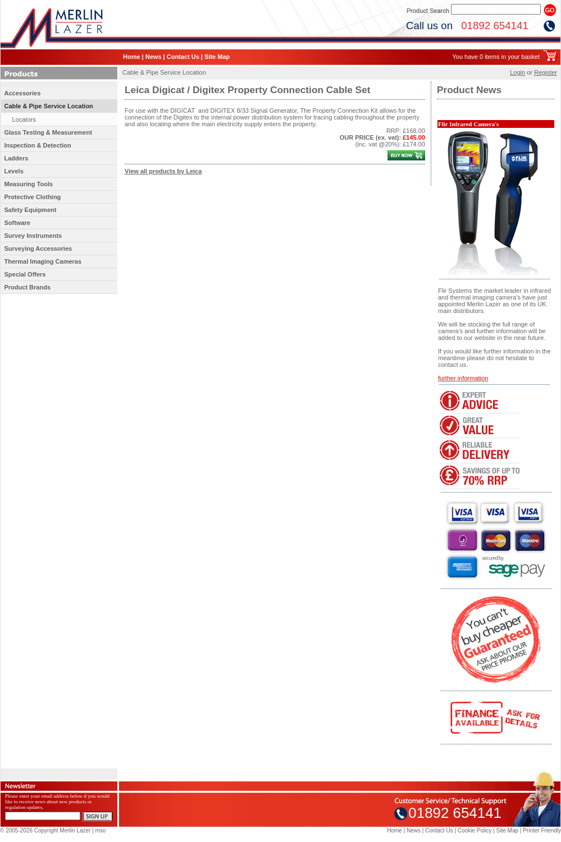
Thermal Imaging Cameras (43, 261)
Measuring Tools (28, 184)
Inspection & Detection (37, 145)
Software (17, 222)
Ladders (16, 158)
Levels (14, 171)
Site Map (217, 56)
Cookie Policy (475, 830)
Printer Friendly (542, 830)
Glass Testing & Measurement (48, 132)
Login (517, 72)
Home (131, 56)
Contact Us (183, 56)
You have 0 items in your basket (496, 56)
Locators (24, 119)
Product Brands (27, 287)
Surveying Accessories (38, 248)
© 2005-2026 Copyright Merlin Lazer (45, 830)
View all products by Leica (163, 171)
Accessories (22, 93)
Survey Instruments (33, 235)
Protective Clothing (32, 197)
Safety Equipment (30, 209)
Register (545, 72)
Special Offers (25, 274)
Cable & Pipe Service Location (48, 106)
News (153, 56)
